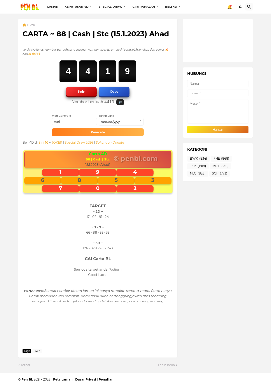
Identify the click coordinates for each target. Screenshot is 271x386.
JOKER (57, 143)
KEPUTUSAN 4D (77, 6)
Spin (81, 91)
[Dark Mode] (240, 7)
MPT (220, 166)
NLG (198, 173)
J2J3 (198, 166)
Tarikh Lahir (106, 115)
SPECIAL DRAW (110, 6)
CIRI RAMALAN (144, 6)
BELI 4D (171, 6)
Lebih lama (166, 365)
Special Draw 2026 (79, 143)
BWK (31, 25)
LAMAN (52, 6)
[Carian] (249, 7)
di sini (34, 54)
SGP (219, 173)
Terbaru (26, 365)
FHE (221, 159)
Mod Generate (61, 115)
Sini (43, 143)
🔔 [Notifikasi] (229, 6)
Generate (98, 132)
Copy (114, 91)
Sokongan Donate (110, 143)
